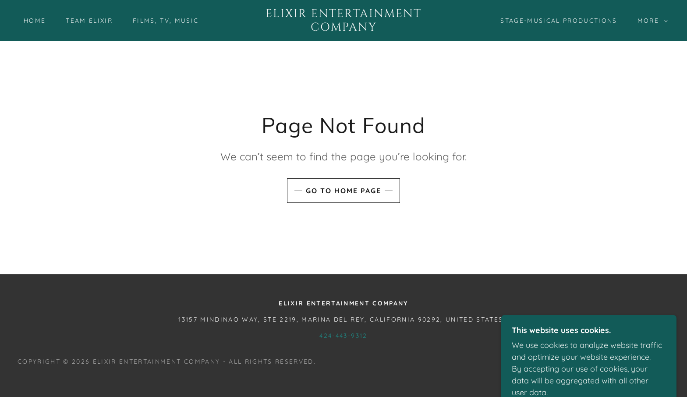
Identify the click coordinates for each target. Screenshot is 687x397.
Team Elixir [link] (89, 21)
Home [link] (35, 21)
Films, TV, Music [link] (165, 21)
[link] (343, 28)
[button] (650, 20)
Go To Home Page (343, 190)
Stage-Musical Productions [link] (558, 21)
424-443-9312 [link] (343, 336)
